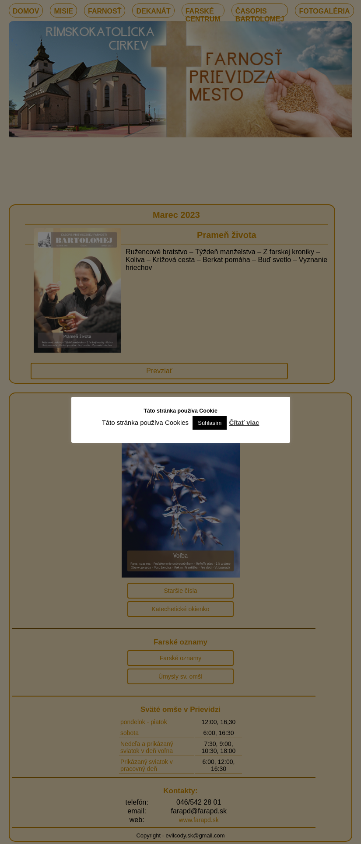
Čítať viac (244, 422)
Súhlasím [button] (209, 423)
